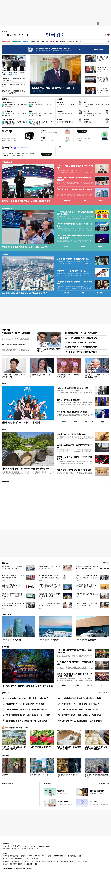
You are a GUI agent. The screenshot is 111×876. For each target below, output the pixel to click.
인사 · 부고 (102, 783)
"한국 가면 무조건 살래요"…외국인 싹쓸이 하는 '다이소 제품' (28, 715)
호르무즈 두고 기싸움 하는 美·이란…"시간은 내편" (53, 87)
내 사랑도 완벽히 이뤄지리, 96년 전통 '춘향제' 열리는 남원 (27, 685)
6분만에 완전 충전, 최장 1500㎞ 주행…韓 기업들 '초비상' (26, 721)
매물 (83, 293)
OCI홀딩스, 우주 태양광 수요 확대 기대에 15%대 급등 (12, 586)
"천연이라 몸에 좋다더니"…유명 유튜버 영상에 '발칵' (49, 604)
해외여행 (89, 685)
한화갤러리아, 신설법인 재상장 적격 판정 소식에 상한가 (50, 595)
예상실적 (66, 247)
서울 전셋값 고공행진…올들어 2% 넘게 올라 (73, 259)
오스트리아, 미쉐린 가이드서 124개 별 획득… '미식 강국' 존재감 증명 (74, 674)
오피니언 (32, 42)
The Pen (5, 756)
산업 (42, 42)
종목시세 (83, 247)
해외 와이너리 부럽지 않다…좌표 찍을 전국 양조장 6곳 (25, 468)
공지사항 (47, 783)
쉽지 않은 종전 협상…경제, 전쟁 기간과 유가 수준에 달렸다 (41, 114)
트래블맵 (63, 685)
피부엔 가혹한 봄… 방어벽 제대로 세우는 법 (72, 434)
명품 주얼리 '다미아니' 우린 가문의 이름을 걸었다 (74, 469)
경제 (38, 42)
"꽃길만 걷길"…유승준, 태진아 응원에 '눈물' (69, 375)
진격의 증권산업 (11, 640)
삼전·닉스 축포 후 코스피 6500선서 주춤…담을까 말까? (26, 201)
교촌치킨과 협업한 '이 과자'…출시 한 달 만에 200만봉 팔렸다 (87, 586)
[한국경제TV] (9, 35)
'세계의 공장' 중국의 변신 (64, 113)
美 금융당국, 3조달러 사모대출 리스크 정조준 (13, 86)
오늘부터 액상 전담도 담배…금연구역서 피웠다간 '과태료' (103, 80)
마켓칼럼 (31, 111)
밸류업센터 (100, 293)
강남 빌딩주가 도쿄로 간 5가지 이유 (68, 775)
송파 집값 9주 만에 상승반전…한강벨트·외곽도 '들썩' (25, 293)
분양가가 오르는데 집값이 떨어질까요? (96, 775)
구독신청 (12, 846)
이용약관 (49, 856)
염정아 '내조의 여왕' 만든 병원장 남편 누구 (48, 350)
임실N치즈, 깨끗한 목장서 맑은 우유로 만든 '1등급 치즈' (97, 747)
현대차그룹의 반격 (86, 640)
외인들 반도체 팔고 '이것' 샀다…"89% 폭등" (81, 333)
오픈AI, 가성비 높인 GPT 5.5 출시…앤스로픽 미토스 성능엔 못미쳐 (13, 92)
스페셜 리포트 (6, 614)
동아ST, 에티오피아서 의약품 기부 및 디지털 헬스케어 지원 (13, 567)
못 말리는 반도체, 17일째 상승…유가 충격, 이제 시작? (14, 114)
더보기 (77, 41)
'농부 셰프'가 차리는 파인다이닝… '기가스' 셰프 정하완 (75, 663)
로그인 (107, 35)
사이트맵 (30, 856)
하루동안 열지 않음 (100, 49)
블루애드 (33, 846)
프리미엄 (71, 41)
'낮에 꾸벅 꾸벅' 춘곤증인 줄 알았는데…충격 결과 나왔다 (82, 721)
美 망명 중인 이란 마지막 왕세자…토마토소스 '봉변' (97, 375)
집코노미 (25, 42)
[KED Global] (21, 35)
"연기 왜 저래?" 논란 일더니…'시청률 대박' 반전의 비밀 (81, 698)
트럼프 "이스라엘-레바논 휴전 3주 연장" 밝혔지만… (103, 69)
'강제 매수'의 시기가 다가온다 (40, 774)
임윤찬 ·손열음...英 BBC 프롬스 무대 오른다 (21, 422)
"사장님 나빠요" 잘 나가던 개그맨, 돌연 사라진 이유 (13, 375)
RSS (43, 856)
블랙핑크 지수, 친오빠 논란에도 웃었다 (41, 375)
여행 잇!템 (102, 685)
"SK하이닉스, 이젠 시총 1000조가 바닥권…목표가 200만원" (75, 178)
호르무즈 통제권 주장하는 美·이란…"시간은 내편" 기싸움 (75, 225)
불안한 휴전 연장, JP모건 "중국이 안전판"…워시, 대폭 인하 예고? (14, 123)
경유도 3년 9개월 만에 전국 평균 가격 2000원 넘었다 (102, 59)
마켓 (100, 200)
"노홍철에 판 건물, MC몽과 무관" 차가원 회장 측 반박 (74, 282)
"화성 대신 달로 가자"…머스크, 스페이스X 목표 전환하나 (13, 79)
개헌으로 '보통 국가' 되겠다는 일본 (66, 106)
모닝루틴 (62, 42)
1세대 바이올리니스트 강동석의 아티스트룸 (72, 388)
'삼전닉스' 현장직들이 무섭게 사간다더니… (15, 345)
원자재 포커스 (32, 102)
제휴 (11, 856)
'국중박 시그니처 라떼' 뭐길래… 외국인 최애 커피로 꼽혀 (13, 604)
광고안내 (26, 846)
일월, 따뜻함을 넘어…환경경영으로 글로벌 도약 (69, 747)
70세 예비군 (87, 122)
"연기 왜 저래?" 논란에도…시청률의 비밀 (16, 334)
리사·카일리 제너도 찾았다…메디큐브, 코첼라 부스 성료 (13, 576)
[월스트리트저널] (15, 35)
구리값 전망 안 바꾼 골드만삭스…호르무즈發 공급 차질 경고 (41, 123)
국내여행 (76, 685)
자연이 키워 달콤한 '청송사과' (40, 746)
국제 (47, 42)
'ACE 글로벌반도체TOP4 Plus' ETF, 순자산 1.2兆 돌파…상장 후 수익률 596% (49, 577)
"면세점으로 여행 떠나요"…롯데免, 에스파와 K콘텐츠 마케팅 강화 (87, 576)
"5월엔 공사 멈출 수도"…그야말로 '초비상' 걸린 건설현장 (26, 709)
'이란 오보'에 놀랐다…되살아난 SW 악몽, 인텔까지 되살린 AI (14, 106)
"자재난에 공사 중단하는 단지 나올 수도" (71, 271)
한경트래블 (5, 647)
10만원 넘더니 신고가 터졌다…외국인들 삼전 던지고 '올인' (27, 698)
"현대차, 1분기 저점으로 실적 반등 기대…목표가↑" (74, 190)
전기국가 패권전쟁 (49, 640)
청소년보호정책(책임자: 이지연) (73, 856)
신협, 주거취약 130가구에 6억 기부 (87, 594)
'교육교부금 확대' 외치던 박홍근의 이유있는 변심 (93, 114)
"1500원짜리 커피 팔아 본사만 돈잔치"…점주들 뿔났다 (25, 704)
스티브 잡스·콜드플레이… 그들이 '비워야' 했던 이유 (74, 446)
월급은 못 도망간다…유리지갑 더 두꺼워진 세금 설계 (13, 73)
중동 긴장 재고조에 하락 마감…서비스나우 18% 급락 (25, 247)
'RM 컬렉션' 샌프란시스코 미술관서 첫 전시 (72, 412)
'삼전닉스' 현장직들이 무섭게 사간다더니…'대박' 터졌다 (81, 715)
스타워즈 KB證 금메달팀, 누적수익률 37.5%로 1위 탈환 (75, 167)
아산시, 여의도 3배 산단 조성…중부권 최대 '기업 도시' (14, 747)
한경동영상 (5, 481)
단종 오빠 (5, 774)
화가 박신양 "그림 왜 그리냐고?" (68, 400)
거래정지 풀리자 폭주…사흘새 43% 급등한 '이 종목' (80, 704)
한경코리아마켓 (6, 42)
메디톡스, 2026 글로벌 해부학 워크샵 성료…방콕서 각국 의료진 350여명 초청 (50, 587)
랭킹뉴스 (5, 693)
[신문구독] (27, 35)
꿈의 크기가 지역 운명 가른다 (65, 122)
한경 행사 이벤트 (7, 783)
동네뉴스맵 (66, 293)
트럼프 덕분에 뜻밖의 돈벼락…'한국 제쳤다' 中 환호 (80, 709)
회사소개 (5, 846)
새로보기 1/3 (105, 563)
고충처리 (19, 846)
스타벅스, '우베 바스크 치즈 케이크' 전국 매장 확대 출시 (86, 604)
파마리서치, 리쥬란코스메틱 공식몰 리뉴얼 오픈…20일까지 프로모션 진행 (13, 596)
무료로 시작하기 (46, 154)
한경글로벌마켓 (16, 42)
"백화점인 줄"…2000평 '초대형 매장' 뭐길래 (81, 351)
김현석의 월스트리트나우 (8, 102)
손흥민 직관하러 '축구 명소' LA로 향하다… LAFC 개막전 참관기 (74, 651)
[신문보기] (3, 35)
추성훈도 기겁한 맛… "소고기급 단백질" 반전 (81, 347)
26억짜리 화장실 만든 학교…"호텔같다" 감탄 (81, 337)
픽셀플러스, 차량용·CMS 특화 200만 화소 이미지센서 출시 (87, 567)
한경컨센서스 (66, 200)
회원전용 (5, 99)
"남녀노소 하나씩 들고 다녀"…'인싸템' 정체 (80, 342)
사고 (108, 783)
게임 (57, 42)
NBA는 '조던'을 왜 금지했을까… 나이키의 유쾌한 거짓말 (74, 457)
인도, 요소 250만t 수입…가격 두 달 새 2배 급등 (41, 106)
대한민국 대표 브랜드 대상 (18, 727)
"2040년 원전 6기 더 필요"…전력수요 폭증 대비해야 (96, 106)
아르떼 (4, 383)
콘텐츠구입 (15, 856)
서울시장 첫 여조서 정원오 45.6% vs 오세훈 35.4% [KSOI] (102, 90)
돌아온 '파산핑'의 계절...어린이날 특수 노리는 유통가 (49, 567)
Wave (52, 42)
